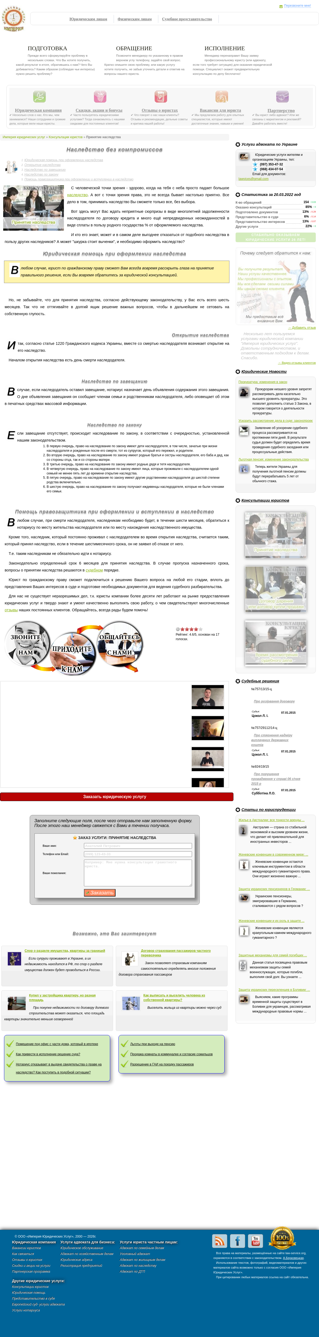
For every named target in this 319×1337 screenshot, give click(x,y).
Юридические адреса (76, 1260)
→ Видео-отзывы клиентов (297, 362)
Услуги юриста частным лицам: (149, 1242)
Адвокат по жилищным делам (142, 1260)
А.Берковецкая (293, 1257)
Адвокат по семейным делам (142, 1248)
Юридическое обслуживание (81, 1248)
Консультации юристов (265, 500)
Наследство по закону (41, 174)
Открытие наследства (42, 165)
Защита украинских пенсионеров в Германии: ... (274, 889)
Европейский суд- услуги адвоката (38, 1304)
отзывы (11, 610)
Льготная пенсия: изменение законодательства (274, 459)
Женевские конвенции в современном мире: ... (273, 854)
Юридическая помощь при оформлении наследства (63, 160)
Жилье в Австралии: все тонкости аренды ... (272, 820)
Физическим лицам (135, 19)
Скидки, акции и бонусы (99, 110)
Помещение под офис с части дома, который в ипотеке (57, 1044)
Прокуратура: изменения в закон (263, 382)
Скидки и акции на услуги (31, 1266)
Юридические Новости (264, 371)
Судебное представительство (187, 19)
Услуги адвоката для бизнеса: (87, 1242)
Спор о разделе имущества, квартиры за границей (65, 951)
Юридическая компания (38, 110)
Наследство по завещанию (45, 170)
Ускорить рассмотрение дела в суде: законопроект (276, 421)
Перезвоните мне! (297, 5)
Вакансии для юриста (220, 110)
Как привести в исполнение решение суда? (48, 1054)
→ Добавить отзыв (302, 328)
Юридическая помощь (28, 1293)
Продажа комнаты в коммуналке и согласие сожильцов (171, 1054)
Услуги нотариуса (26, 1310)
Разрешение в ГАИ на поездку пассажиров (162, 1064)
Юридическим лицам (88, 19)
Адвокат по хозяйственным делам (86, 1254)
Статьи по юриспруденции (268, 809)
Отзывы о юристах (160, 110)
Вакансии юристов (26, 1248)
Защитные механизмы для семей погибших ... (273, 955)
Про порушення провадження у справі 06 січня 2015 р (276, 779)
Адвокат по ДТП (132, 1271)
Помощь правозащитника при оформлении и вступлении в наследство (78, 179)
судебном (94, 570)
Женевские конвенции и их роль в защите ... (272, 921)
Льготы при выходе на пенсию (152, 1044)
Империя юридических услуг (15, 20)
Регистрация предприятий (81, 1266)
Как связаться (23, 1254)
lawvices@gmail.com (253, 179)
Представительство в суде (33, 1298)
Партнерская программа (31, 1271)
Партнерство (281, 110)
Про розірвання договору (274, 701)
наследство (77, 195)
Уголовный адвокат (135, 1254)
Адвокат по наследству (138, 1266)
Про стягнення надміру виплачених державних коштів (272, 740)
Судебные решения (260, 681)
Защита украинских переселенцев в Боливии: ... (274, 990)
